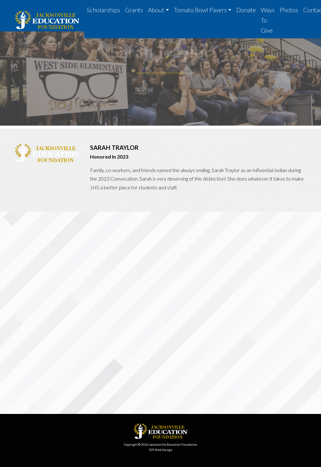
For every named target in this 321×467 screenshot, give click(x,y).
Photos (289, 10)
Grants (134, 10)
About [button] (156, 10)
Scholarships (103, 10)
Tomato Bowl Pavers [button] (200, 10)
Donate (246, 10)
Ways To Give (268, 20)
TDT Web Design (160, 450)
